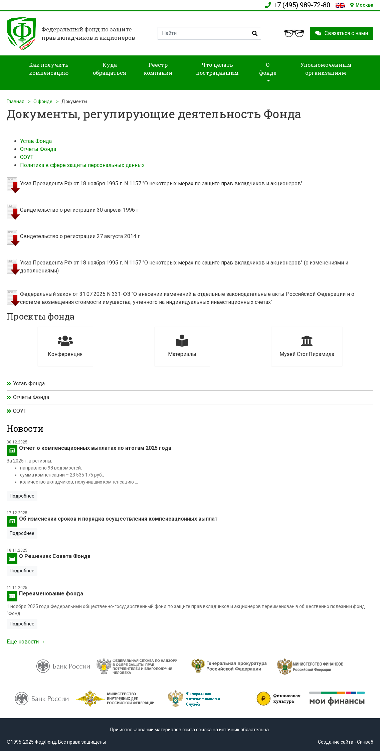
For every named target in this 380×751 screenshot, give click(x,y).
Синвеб (365, 742)
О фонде (42, 101)
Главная (15, 101)
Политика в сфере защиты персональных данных (82, 165)
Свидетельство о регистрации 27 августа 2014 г (80, 236)
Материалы (182, 346)
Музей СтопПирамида (306, 346)
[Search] (209, 33)
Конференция (65, 346)
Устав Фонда (36, 141)
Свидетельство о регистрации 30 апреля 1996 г (79, 210)
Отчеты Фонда (38, 149)
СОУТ (26, 157)
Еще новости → (26, 641)
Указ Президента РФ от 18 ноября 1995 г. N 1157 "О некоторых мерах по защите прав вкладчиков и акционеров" (161, 183)
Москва (361, 5)
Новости (25, 428)
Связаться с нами (341, 33)
